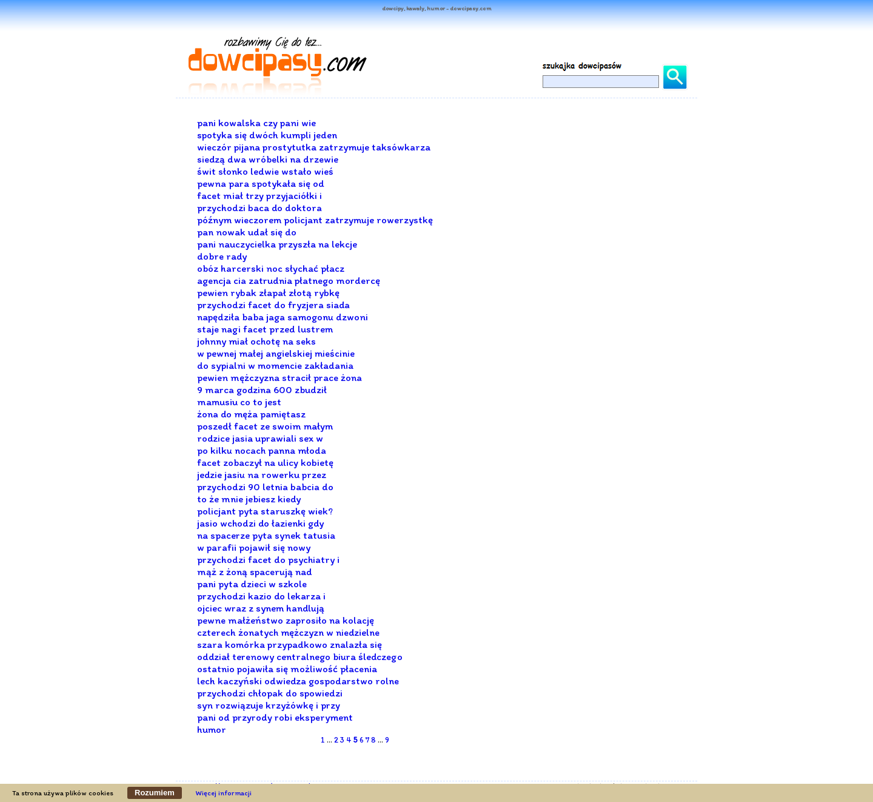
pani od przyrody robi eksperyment (275, 717)
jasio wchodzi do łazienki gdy (260, 523)
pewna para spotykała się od (260, 183)
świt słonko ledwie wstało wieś (265, 171)
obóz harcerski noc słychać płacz (270, 268)
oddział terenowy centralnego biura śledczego (300, 656)
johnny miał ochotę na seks (256, 341)
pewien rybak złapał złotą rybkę (268, 292)
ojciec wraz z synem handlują (260, 608)
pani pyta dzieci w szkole (252, 584)
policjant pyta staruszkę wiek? (265, 511)
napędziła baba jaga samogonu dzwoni (282, 317)
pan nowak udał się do (246, 232)
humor (211, 729)
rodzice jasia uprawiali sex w (260, 438)
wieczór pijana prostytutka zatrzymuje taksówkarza (313, 147)
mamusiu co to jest (239, 402)
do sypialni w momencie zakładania (275, 365)
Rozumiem (155, 792)
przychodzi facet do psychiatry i (268, 559)
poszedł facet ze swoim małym (265, 426)
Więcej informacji (224, 793)
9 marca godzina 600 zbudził (262, 389)
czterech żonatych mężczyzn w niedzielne (288, 632)
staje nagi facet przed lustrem (265, 329)
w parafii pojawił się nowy (253, 547)
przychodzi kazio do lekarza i (261, 596)
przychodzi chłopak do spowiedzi (270, 693)
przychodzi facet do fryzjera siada (273, 304)
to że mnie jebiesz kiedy (249, 499)
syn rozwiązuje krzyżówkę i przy (268, 705)
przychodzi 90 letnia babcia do (265, 486)
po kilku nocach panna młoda (261, 450)
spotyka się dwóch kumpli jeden (267, 135)
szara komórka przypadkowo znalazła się (289, 644)
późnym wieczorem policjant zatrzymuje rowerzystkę (315, 220)
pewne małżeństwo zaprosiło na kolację (285, 620)
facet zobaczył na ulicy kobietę (265, 462)
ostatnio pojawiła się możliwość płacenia (287, 668)
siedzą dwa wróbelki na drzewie (267, 159)
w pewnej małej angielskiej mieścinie (276, 353)
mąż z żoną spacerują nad (254, 571)
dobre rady (222, 256)
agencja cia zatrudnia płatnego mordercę (288, 280)
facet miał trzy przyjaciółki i (259, 195)
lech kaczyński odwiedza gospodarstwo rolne (298, 681)
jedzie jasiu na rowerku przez (261, 474)
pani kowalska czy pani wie (256, 122)
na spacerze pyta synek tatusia (266, 535)
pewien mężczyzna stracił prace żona (279, 377)
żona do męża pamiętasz (251, 414)
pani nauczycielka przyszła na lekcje (277, 244)
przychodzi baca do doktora (259, 207)
